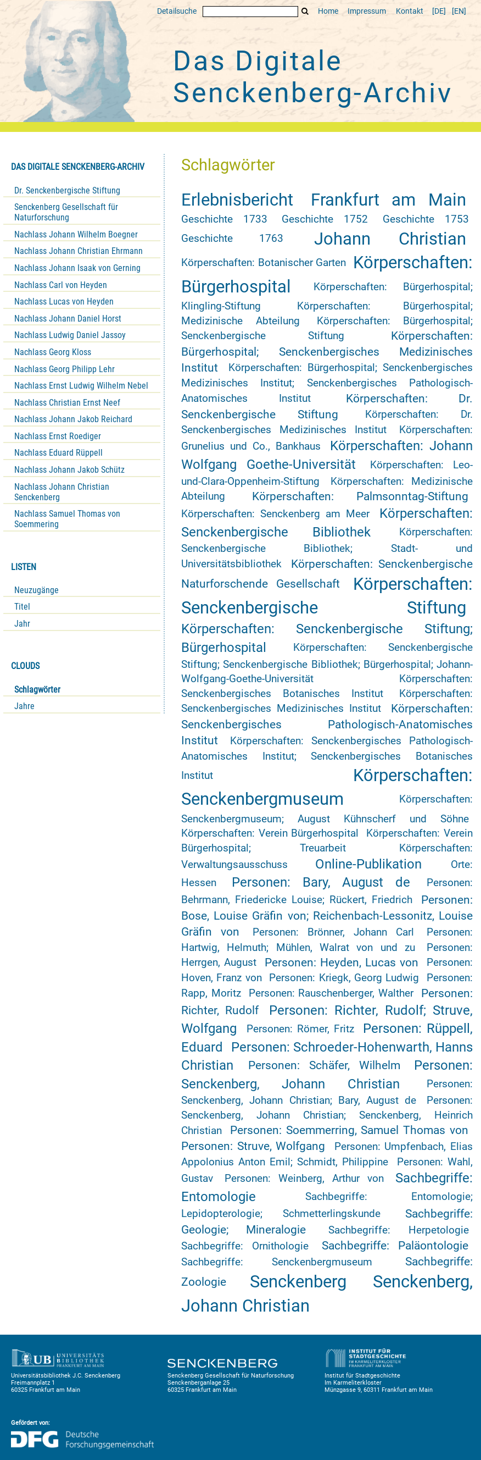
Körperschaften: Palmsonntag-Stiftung (360, 496)
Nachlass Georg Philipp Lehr (64, 369)
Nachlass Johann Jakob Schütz (69, 469)
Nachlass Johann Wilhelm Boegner (76, 234)
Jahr (22, 623)
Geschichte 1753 (426, 219)
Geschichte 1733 (224, 219)
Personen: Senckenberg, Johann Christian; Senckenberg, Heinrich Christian (327, 1115)
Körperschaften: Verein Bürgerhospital (270, 833)
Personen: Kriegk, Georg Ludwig (344, 978)
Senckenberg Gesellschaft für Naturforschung (66, 212)
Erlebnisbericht (237, 200)
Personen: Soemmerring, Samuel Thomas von (349, 1130)
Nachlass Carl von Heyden (60, 285)
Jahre (24, 706)
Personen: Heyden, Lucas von (341, 962)
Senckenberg (298, 1281)
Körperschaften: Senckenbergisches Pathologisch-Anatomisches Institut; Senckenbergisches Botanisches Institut (327, 758)
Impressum (367, 11)
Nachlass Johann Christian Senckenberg (61, 492)
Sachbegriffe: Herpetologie (398, 1230)
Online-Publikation (368, 864)
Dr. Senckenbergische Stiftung (67, 190)
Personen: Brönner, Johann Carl (333, 932)
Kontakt (409, 11)
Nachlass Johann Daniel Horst (67, 318)
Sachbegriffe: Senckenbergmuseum (276, 1262)
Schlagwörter (37, 689)
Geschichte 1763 (232, 239)
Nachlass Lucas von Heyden (64, 301)
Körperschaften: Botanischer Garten (263, 263)
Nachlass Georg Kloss (52, 352)
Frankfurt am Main (388, 200)
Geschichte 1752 (325, 219)
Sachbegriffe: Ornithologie (245, 1246)
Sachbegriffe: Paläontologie (395, 1245)
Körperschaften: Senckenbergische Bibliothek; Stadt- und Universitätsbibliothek (327, 548)
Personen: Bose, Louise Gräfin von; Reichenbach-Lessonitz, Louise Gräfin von (327, 915)
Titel (22, 606)
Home (328, 11)
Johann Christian (390, 239)
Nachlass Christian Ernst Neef (67, 402)
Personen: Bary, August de (321, 882)
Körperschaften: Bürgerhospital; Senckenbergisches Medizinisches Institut (327, 351)
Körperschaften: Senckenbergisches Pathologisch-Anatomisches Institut (327, 724)
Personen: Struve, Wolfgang (253, 1146)
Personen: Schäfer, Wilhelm (324, 1065)
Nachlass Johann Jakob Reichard (73, 419)
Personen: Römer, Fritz (300, 1029)
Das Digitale (313, 77)
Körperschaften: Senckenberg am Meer (275, 514)
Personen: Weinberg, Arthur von (304, 1179)
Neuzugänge (36, 590)
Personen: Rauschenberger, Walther (331, 993)
